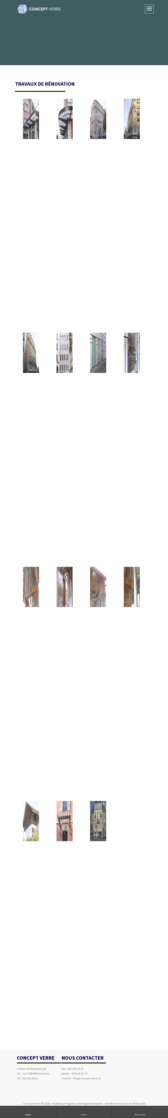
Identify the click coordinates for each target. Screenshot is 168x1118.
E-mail (84, 1111)
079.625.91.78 (79, 1073)
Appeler (28, 1111)
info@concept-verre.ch (87, 1078)
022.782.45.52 (30, 1078)
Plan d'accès (140, 1111)
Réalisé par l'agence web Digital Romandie (77, 1103)
